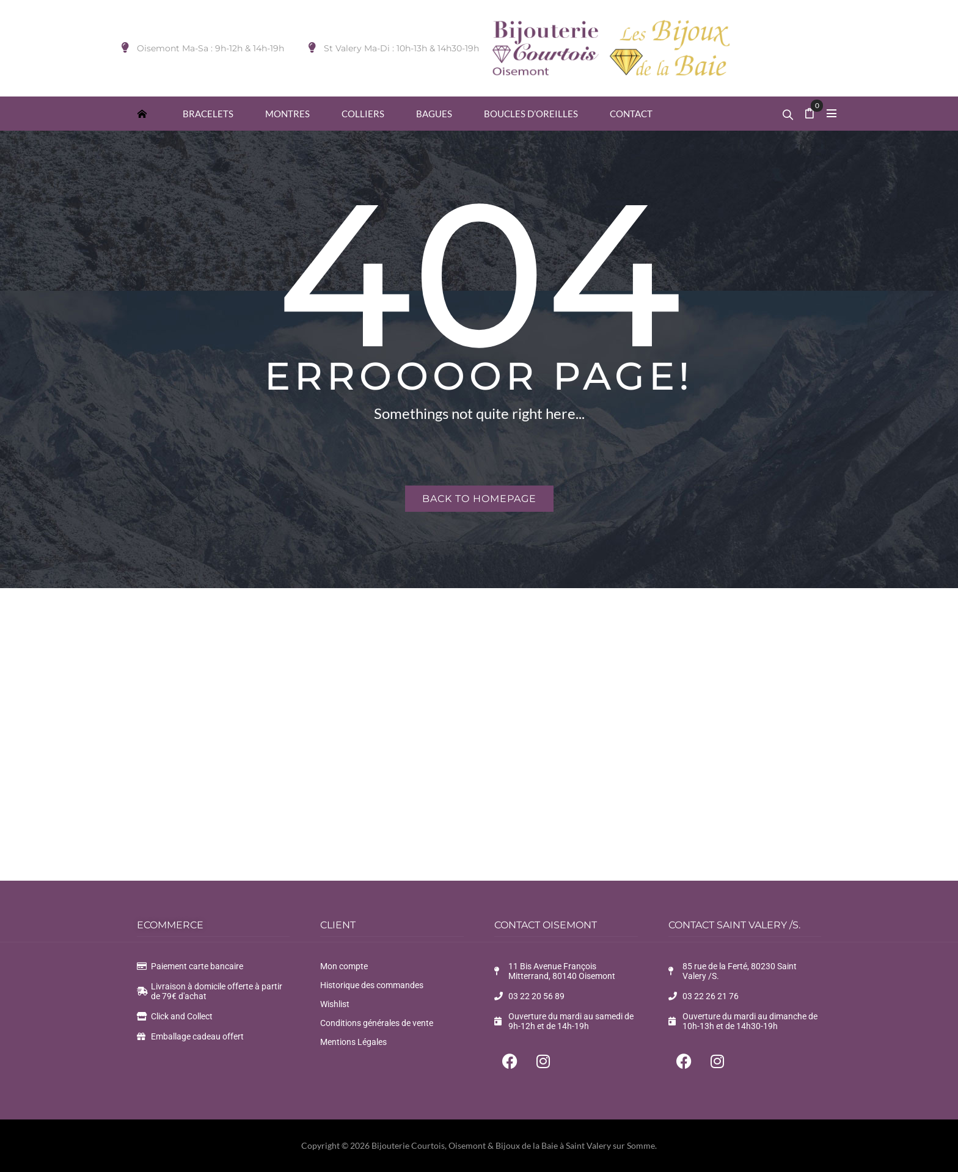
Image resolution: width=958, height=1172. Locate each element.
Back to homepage (479, 498)
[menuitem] (142, 113)
